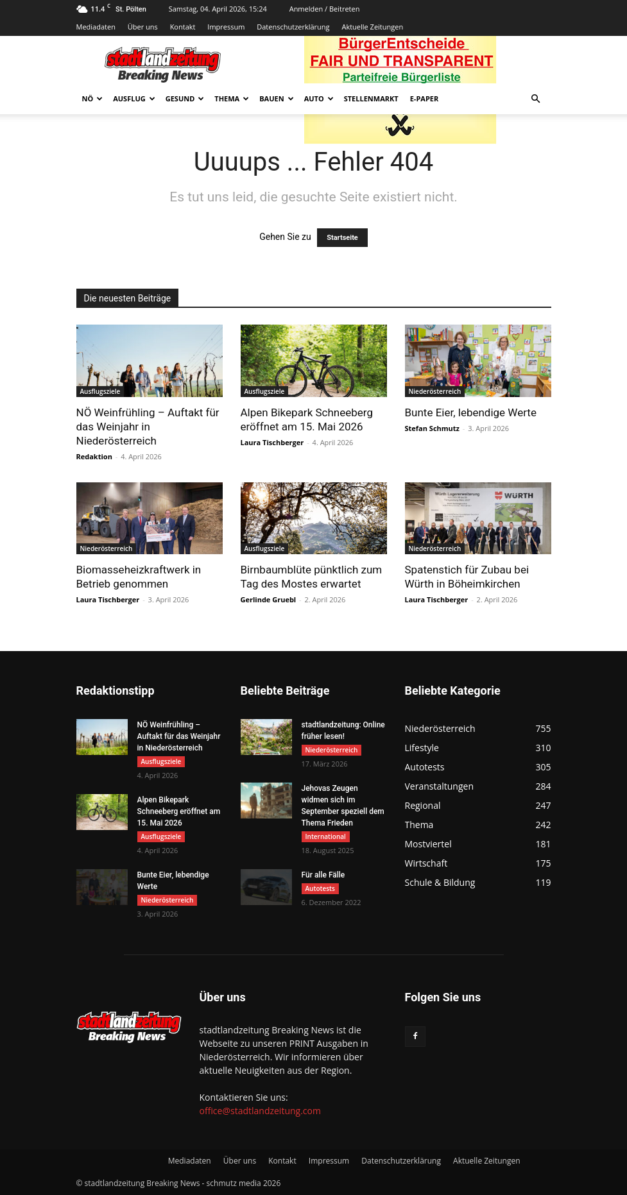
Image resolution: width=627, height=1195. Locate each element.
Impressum (226, 26)
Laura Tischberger (272, 442)
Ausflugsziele (100, 391)
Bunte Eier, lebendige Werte (471, 412)
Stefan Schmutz (432, 428)
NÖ (92, 98)
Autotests (320, 888)
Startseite (342, 237)
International (325, 836)
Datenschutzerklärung (293, 26)
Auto (319, 98)
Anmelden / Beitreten (324, 8)
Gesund (185, 98)
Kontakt (183, 26)
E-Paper (424, 98)
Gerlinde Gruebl (268, 599)
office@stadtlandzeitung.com (260, 1111)
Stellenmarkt (371, 98)
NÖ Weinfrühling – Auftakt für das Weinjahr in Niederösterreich (147, 426)
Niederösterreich (435, 391)
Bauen (276, 98)
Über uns (143, 26)
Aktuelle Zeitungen (372, 26)
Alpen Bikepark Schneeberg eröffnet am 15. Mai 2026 (179, 811)
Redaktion (94, 456)
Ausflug (134, 98)
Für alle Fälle (323, 874)
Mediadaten (96, 26)
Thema (231, 98)
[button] (535, 99)
